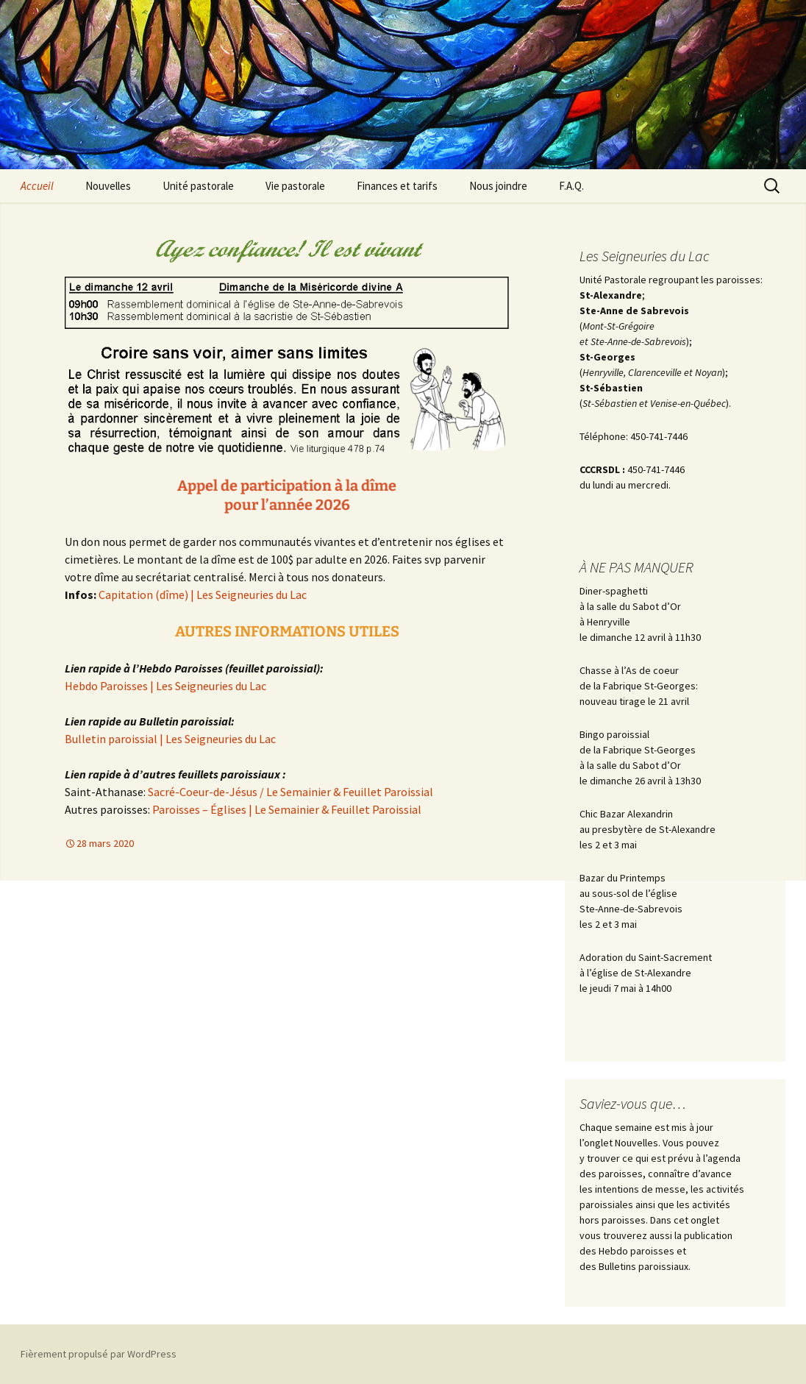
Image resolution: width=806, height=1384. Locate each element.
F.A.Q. (571, 186)
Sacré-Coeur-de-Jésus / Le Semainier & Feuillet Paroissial (290, 791)
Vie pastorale (295, 186)
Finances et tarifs (397, 186)
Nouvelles (108, 186)
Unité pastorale (198, 186)
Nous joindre (498, 186)
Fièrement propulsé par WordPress (98, 1353)
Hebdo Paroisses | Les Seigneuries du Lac (165, 685)
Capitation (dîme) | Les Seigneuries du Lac (203, 594)
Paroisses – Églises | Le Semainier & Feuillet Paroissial (286, 809)
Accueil (37, 186)
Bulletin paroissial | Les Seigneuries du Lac (170, 738)
